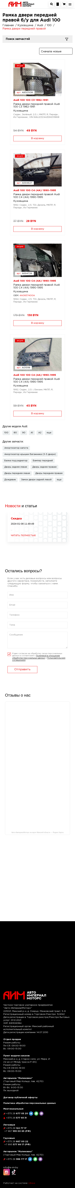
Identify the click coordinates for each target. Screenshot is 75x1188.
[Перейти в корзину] (63, 4)
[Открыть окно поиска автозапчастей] (51, 4)
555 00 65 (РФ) (17, 1131)
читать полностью (23, 535)
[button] (49, 432)
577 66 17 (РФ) (17, 1145)
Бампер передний (43, 461)
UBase (31, 1183)
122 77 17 (16, 1128)
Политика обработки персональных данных (29, 1103)
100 (6, 433)
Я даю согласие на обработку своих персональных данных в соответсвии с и (38, 657)
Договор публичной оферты (20, 1098)
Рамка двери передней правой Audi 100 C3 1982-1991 (36, 105)
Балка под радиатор (16, 461)
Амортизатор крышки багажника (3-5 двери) (30, 454)
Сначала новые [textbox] (51, 51)
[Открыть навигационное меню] (70, 4)
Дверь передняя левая (17, 473)
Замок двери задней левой (36, 480)
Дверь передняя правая (48, 473)
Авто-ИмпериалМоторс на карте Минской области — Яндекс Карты (38, 832)
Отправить (22, 669)
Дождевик (10, 480)
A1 (32, 433)
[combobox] (55, 51)
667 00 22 (17, 1142)
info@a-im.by (10, 1168)
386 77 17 (16, 1159)
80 (15, 433)
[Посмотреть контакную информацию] (57, 4)
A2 (39, 433)
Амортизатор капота (16, 448)
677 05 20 (17, 1114)
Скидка (16, 518)
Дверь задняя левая (15, 467)
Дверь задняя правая (44, 467)
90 (23, 433)
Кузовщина (20, 111)
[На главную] (21, 4)
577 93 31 (16, 1118)
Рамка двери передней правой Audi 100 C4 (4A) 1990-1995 (36, 195)
